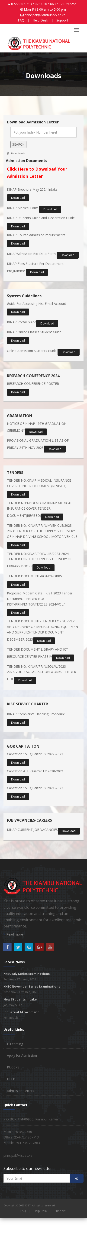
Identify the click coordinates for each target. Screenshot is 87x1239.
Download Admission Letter (33, 122)
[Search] (43, 132)
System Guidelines (24, 295)
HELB (11, 1079)
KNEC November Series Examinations (31, 986)
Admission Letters (20, 1091)
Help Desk (40, 20)
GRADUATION (19, 415)
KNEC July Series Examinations (26, 974)
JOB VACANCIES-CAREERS (29, 820)
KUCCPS (13, 1067)
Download (18, 198)
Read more (13, 934)
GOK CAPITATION (23, 746)
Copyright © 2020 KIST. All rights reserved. (29, 1205)
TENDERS (15, 472)
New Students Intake (20, 999)
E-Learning (15, 1044)
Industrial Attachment (21, 1012)
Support (62, 20)
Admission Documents (26, 160)
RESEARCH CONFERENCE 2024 (33, 375)
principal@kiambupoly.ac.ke (45, 15)
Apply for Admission (22, 1055)
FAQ (21, 20)
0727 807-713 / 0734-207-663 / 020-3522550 (44, 4)
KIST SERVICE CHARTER (27, 704)
